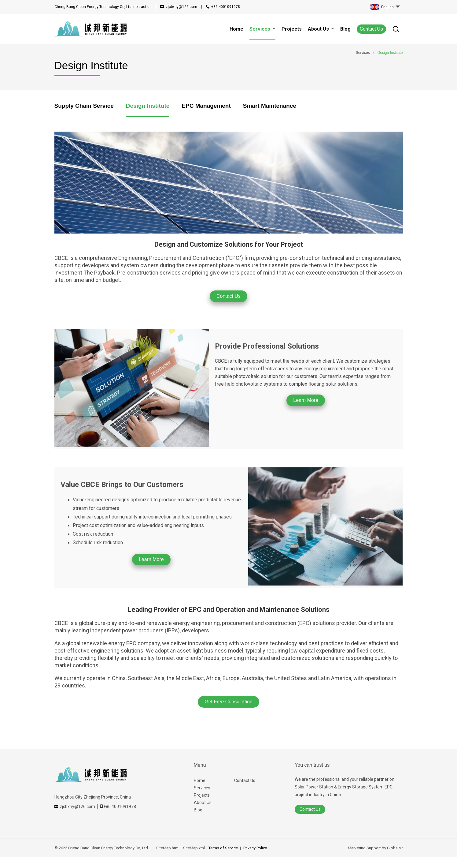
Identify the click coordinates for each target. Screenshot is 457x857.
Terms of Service (223, 848)
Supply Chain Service (84, 106)
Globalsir (395, 848)
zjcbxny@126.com (181, 7)
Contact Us (371, 29)
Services (202, 787)
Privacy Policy (255, 848)
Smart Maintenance (269, 106)
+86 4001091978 (225, 7)
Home (199, 780)
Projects (202, 795)
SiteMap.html (167, 848)
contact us (103, 7)
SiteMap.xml (194, 848)
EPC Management (206, 106)
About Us (203, 802)
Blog (198, 809)
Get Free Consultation (228, 701)
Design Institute (148, 106)
